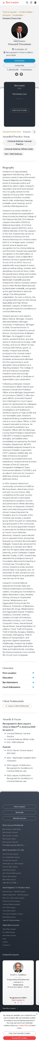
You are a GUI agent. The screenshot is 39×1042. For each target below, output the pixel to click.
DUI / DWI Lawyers (9, 907)
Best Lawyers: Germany (10, 842)
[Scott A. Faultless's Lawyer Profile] (18, 970)
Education (8, 677)
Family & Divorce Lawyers (11, 901)
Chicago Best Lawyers (10, 860)
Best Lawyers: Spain (9, 839)
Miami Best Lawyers (9, 879)
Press (4, 939)
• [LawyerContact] (21, 1003)
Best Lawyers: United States (12, 829)
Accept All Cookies (19, 1038)
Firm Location (9, 673)
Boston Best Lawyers (10, 876)
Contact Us (6, 945)
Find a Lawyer (10, 12)
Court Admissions (11, 687)
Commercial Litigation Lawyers (13, 914)
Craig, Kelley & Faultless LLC (18, 979)
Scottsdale (18, 15)
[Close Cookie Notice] (37, 1014)
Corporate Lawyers (9, 910)
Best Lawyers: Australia (10, 835)
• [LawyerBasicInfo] (15, 1003)
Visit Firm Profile (19, 110)
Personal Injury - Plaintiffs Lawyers (14, 891)
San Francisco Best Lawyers (12, 873)
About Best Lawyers (9, 929)
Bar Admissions (10, 682)
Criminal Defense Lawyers (11, 904)
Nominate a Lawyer (9, 935)
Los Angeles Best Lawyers (11, 857)
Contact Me (19, 65)
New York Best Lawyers (10, 854)
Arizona (6, 15)
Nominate (20, 812)
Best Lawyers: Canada (10, 832)
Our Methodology (9, 932)
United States (25, 12)
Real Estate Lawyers (9, 917)
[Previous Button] (4, 982)
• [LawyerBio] (18, 1003)
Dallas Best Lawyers (9, 870)
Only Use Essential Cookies (19, 1033)
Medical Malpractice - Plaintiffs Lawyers (16, 895)
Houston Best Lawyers (10, 867)
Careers (5, 942)
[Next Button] (32, 982)
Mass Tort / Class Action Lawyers (14, 898)
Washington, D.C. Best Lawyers (13, 863)
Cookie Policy (23, 1025)
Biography (27, 132)
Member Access (19, 818)
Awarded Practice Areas (12, 132)
